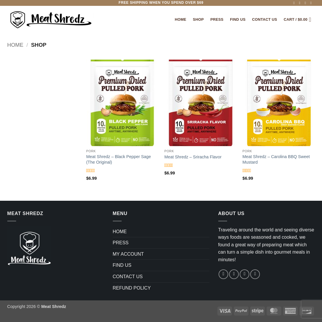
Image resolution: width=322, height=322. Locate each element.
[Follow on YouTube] (312, 3)
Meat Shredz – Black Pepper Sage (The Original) (118, 159)
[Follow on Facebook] (295, 3)
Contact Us (264, 19)
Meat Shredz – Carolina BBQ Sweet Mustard (276, 159)
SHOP (198, 19)
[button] (299, 19)
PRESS (217, 19)
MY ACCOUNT (128, 254)
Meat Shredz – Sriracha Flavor (193, 157)
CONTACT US (128, 276)
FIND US (238, 19)
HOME (120, 231)
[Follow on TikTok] (306, 3)
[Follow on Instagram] (301, 3)
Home (180, 19)
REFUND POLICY (132, 287)
